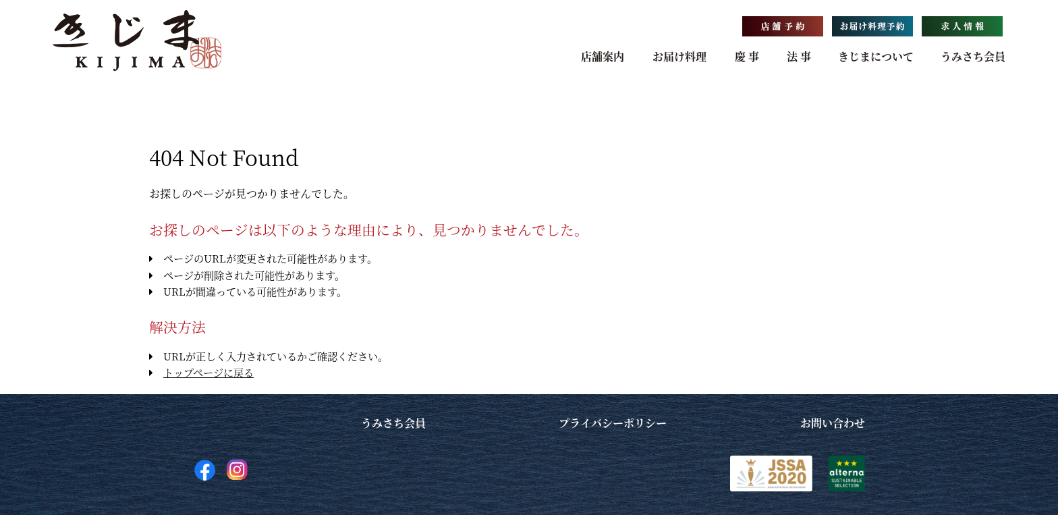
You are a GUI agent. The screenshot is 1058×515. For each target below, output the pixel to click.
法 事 (799, 56)
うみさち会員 (973, 56)
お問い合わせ (832, 423)
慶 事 (747, 56)
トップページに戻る (208, 372)
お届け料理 (679, 56)
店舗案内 (602, 56)
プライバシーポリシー (613, 423)
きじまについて (876, 56)
